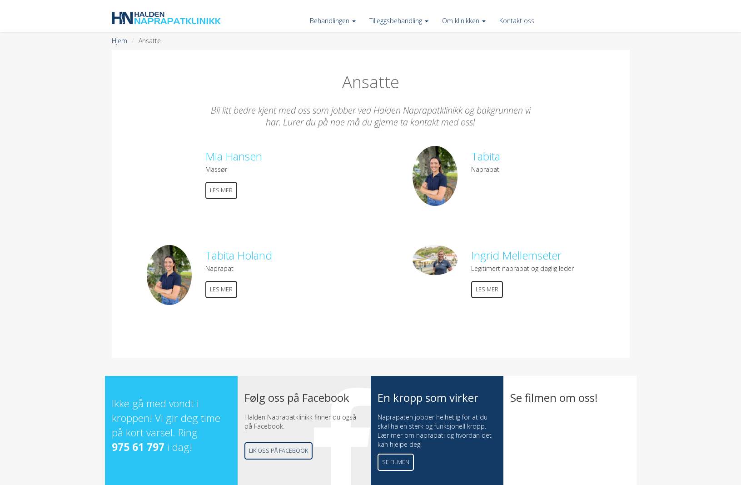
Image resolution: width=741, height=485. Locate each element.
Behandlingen (333, 20)
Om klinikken (464, 20)
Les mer (221, 190)
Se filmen (395, 462)
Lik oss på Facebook (278, 451)
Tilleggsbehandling (398, 20)
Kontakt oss (516, 20)
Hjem (119, 40)
